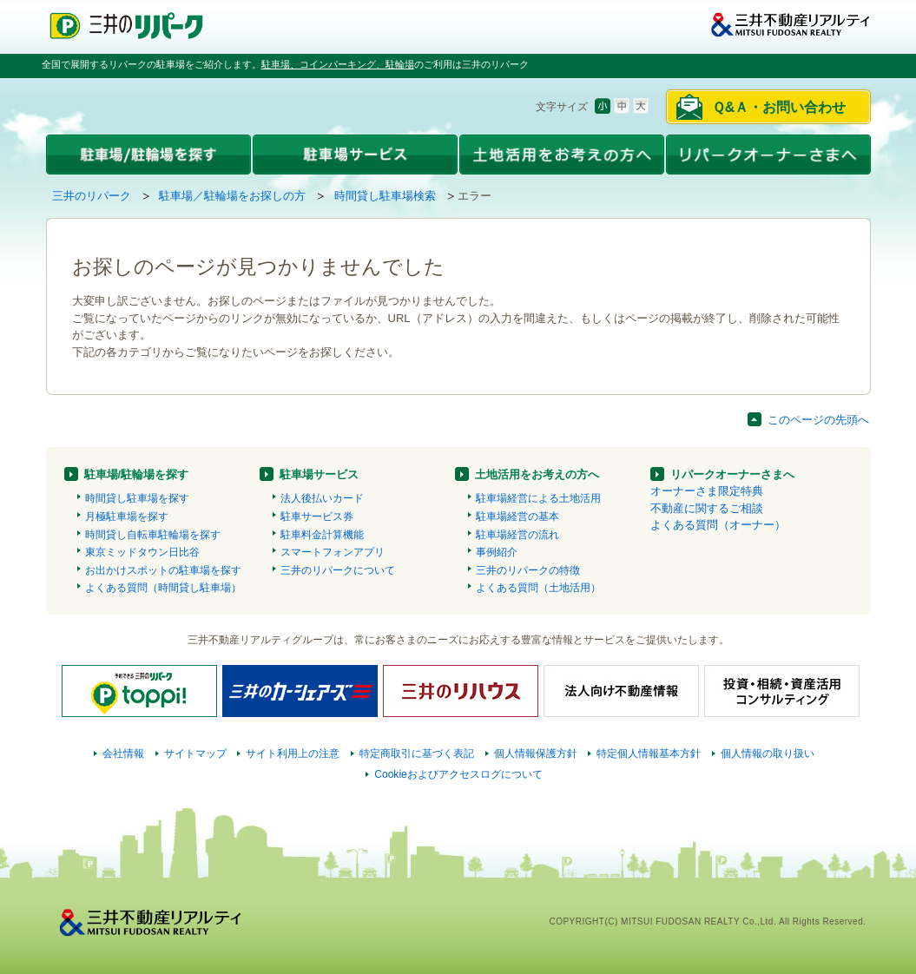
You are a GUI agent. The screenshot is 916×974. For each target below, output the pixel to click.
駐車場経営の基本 (517, 516)
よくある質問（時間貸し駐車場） (163, 588)
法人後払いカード (322, 498)
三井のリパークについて (337, 570)
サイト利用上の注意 (292, 753)
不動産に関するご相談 (706, 508)
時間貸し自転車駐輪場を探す (153, 535)
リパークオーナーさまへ (732, 474)
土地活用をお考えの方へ (537, 474)
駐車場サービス (319, 474)
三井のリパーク (91, 195)
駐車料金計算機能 (322, 535)
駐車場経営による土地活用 (538, 498)
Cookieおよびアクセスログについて (458, 774)
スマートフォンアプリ (332, 552)
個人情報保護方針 (535, 753)
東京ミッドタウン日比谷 (142, 552)
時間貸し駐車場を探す (137, 498)
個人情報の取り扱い (767, 753)
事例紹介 (496, 552)
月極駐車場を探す (126, 516)
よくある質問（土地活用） (538, 588)
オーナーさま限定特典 (706, 490)
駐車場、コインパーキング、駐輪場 (337, 64)
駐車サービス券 (316, 516)
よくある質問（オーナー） (718, 524)
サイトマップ (195, 753)
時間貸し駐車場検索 (385, 195)
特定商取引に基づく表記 (416, 753)
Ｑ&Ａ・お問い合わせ (779, 107)
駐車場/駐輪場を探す (136, 474)
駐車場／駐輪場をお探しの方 (232, 195)
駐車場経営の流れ (517, 535)
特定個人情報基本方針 (648, 753)
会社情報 (123, 753)
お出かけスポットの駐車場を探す (163, 570)
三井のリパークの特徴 (528, 570)
